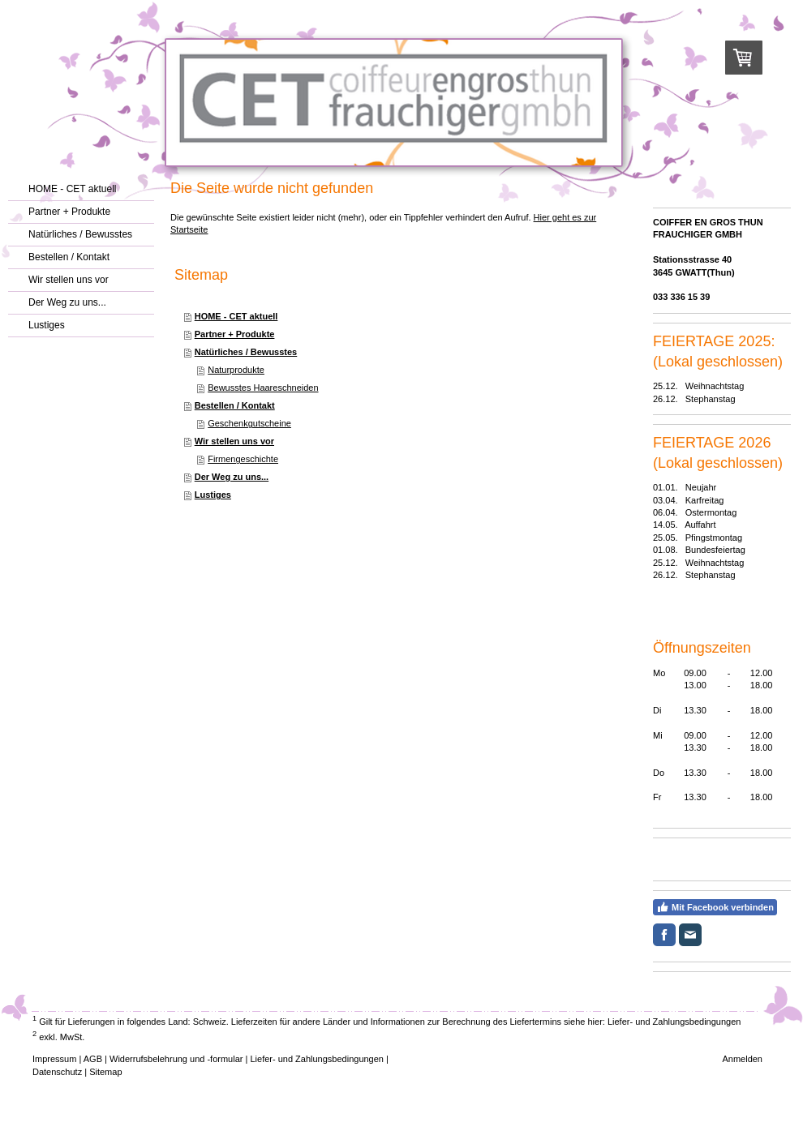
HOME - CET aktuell (236, 316)
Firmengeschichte (243, 459)
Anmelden (742, 1059)
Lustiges (213, 494)
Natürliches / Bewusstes (246, 352)
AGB (93, 1059)
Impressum (54, 1059)
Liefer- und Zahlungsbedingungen (674, 1021)
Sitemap (105, 1072)
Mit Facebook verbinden (715, 907)
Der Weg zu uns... (231, 477)
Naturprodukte (236, 370)
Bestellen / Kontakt (235, 405)
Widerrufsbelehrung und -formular (176, 1059)
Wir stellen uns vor (234, 441)
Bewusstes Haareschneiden (263, 387)
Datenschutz (57, 1072)
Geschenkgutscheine (249, 423)
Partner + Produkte (235, 334)
